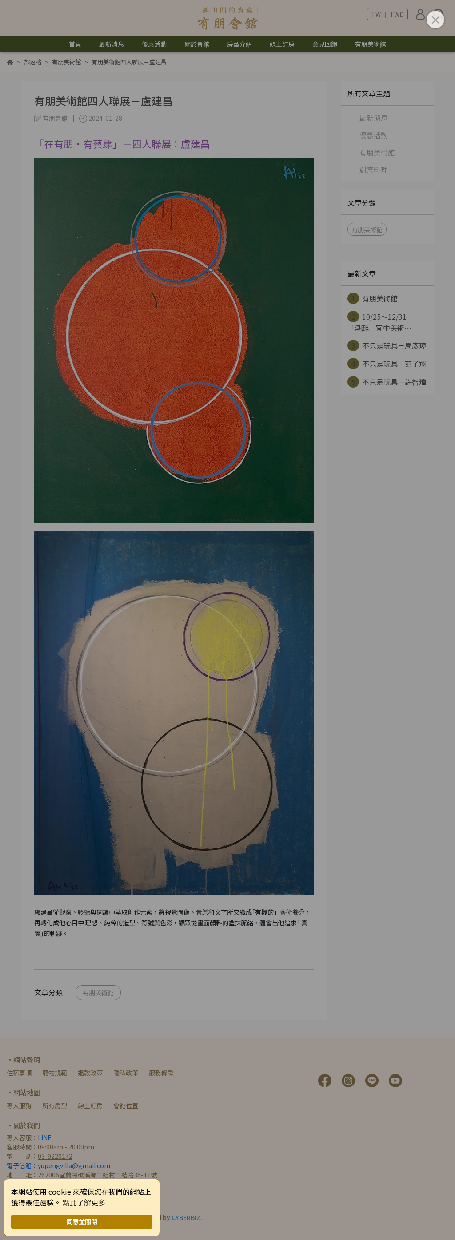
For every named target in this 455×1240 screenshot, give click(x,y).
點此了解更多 (84, 1202)
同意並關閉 (81, 1221)
